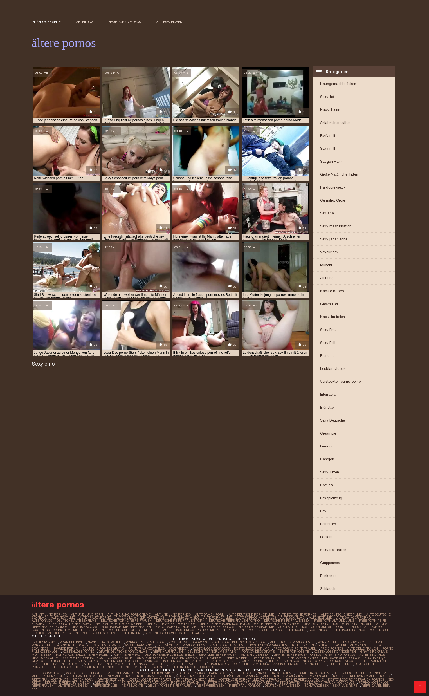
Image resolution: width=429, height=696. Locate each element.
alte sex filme (292, 617)
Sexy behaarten (333, 550)
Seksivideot (178, 648)
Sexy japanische (333, 239)
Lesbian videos (332, 368)
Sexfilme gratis (107, 645)
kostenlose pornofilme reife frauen (140, 630)
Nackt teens (330, 110)
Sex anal (327, 213)
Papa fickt (217, 673)
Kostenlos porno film (269, 645)
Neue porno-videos (125, 21)
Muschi (326, 265)
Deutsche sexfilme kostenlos (170, 654)
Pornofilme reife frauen (141, 667)
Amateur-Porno (138, 645)
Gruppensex (330, 563)
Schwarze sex (317, 685)
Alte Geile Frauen (362, 648)
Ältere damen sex (73, 685)
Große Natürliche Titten (339, 174)
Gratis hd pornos (340, 654)
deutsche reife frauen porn (180, 620)
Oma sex (207, 667)
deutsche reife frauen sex (286, 620)
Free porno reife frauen (295, 648)
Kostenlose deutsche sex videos (131, 661)
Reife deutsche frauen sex (144, 682)
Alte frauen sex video (253, 682)
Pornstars (328, 524)
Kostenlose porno (78, 651)
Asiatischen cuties (335, 122)
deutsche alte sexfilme (76, 620)
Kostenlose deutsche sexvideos (238, 642)
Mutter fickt (242, 673)
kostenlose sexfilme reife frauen (111, 633)
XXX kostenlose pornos (83, 657)
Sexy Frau (328, 330)
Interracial (328, 394)
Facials (326, 537)
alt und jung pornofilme (129, 614)
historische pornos (217, 626)
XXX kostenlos (286, 664)
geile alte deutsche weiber (119, 623)
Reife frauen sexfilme (310, 645)
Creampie (328, 433)
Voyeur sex (329, 252)
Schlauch (327, 589)
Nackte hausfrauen (104, 642)
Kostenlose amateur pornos (196, 657)
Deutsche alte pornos (341, 657)
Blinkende (328, 576)
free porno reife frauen (70, 623)
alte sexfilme (320, 617)
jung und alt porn (327, 626)
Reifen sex (342, 673)
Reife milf (327, 135)
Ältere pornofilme (372, 673)
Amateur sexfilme (152, 657)
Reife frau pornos (244, 685)
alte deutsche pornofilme (251, 614)
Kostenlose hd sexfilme (183, 661)
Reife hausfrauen (168, 651)
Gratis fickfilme (374, 651)
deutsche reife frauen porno (234, 620)
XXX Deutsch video (158, 673)
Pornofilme (328, 642)
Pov (323, 511)
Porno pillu (313, 664)
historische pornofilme (175, 626)
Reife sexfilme (105, 685)
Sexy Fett (328, 343)
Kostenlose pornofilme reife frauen (250, 679)
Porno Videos (194, 645)
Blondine (327, 355)
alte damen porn (209, 614)
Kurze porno (252, 661)
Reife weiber (237, 657)
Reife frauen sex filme (195, 679)
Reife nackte (132, 685)
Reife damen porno (301, 657)
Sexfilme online (222, 661)
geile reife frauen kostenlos (225, 623)
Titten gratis (288, 682)
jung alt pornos (292, 626)
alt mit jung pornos (49, 614)
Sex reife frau (181, 664)
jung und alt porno (365, 626)
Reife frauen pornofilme (291, 642)
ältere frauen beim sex (104, 664)
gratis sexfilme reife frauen (126, 626)
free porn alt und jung (334, 620)
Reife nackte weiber (146, 664)
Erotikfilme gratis (350, 645)
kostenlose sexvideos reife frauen (175, 633)
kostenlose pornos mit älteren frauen (210, 630)
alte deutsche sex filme (341, 614)
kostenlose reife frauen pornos (337, 630)
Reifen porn (83, 679)
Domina (326, 485)
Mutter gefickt (217, 682)
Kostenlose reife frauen (150, 679)
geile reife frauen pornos (276, 623)
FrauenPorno (43, 642)
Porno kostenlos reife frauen (82, 654)
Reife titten (339, 664)
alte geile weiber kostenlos (140, 617)
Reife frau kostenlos (146, 648)
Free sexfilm (167, 645)
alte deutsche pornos (297, 614)
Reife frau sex (59, 667)
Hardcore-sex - (333, 187)
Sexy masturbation (335, 226)
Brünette (327, 407)
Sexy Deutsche (332, 420)
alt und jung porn (87, 614)
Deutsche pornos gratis (103, 648)
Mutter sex (41, 654)
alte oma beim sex (184, 617)
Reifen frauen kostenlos (289, 661)
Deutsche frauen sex (282, 685)
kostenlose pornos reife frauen (276, 630)
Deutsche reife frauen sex (67, 682)
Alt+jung (327, 278)
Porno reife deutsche (305, 679)
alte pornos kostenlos (256, 617)
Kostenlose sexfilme (251, 648)
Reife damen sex (255, 664)
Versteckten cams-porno (340, 381)
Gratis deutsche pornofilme (123, 651)
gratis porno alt (357, 623)
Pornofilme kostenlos (145, 642)
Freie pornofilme (46, 673)
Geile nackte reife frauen (170, 685)
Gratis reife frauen (327, 676)
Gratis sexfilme (111, 679)
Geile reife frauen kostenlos (329, 682)
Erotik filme (101, 673)
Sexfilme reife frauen (218, 654)
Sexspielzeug (331, 498)
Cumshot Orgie (332, 200)
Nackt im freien (332, 317)
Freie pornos (332, 648)
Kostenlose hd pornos (188, 642)
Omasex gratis (120, 657)
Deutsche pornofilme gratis (212, 651)
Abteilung (84, 21)
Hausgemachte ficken (338, 84)
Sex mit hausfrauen (312, 673)
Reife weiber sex (210, 685)
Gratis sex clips (45, 657)
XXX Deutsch (76, 673)
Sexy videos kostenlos (334, 661)
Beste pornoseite (294, 651)
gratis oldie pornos (321, 623)
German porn (127, 673)
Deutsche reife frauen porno (73, 661)
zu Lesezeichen (169, 21)
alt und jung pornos (173, 614)
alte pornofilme (217, 617)
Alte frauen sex (255, 654)
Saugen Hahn (331, 161)
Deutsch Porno (192, 673)
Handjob (327, 459)
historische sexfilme (256, 626)
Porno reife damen (72, 645)
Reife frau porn (267, 657)
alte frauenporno (95, 617)
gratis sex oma (84, 626)
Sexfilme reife (345, 685)
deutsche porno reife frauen (126, 620)
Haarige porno (65, 648)
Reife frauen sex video (217, 664)
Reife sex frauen (185, 682)
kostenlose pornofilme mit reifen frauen (68, 630)
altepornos (42, 620)
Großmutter (329, 304)
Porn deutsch (71, 642)
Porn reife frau (126, 654)
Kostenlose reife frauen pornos (356, 679)
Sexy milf (327, 148)
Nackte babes (332, 291)
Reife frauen (106, 682)
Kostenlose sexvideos (211, 648)
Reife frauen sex (181, 667)
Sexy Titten (329, 472)
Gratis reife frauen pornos (297, 654)
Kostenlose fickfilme (228, 645)
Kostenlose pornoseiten (335, 651)
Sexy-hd (327, 97)
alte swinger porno (353, 617)
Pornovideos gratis (258, 651)
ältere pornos (372, 654)
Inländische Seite (46, 21)
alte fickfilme (63, 617)
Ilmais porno (353, 642)
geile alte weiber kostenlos (171, 623)
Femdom (327, 446)
